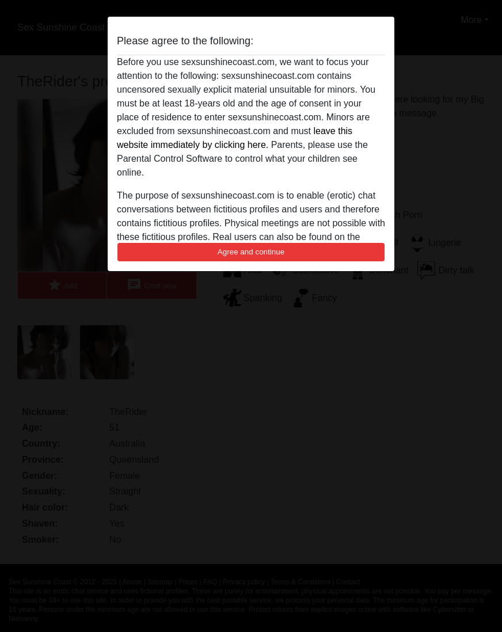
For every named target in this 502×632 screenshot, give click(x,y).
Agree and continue (251, 252)
